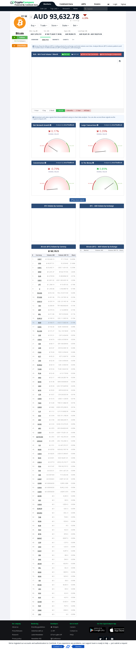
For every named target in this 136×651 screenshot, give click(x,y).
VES (39, 589)
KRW (39, 272)
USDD (40, 407)
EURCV (39, 318)
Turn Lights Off (56, 635)
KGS (39, 530)
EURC (40, 327)
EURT (40, 551)
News (75, 8)
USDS (40, 454)
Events (97, 4)
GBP (39, 310)
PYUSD (39, 297)
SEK (39, 555)
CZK (39, 395)
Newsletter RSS (36, 639)
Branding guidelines (38, 627)
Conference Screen (56, 640)
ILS (40, 445)
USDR (40, 492)
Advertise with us (37, 631)
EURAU (39, 365)
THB (39, 517)
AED (39, 420)
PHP (39, 606)
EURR (40, 483)
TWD (39, 403)
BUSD (40, 585)
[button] (65, 54)
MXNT (39, 538)
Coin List (43, 8)
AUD (39, 323)
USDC (40, 268)
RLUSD (39, 331)
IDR (39, 344)
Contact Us (73, 631)
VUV (39, 593)
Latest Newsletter (37, 635)
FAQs (72, 635)
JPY (39, 285)
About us (15, 627)
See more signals (77, 200)
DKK (39, 560)
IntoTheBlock (69, 125)
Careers (72, 627)
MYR (39, 390)
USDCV (39, 302)
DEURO (39, 513)
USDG (40, 340)
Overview (34, 39)
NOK (39, 576)
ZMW (39, 610)
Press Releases (17, 631)
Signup (123, 4)
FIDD (39, 352)
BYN (39, 534)
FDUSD (39, 293)
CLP (39, 412)
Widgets (54, 627)
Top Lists (54, 8)
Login (115, 4)
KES (39, 500)
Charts (66, 39)
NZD (39, 458)
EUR (39, 276)
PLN (39, 373)
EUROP (39, 509)
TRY (39, 306)
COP (39, 543)
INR (39, 475)
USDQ (39, 462)
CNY (39, 614)
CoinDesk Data (66, 4)
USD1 (40, 280)
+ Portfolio (19, 45)
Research (66, 8)
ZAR (39, 348)
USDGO (39, 441)
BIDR (39, 572)
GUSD (40, 602)
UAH (39, 386)
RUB (39, 526)
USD (39, 263)
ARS (39, 428)
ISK (39, 581)
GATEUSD (39, 437)
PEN (39, 466)
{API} (83, 4)
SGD (39, 416)
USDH (40, 504)
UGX (39, 547)
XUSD (40, 424)
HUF (39, 598)
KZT (39, 356)
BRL (39, 314)
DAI (39, 471)
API (53, 631)
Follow (18, 37)
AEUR (40, 564)
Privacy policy (16, 639)
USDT (40, 259)
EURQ (40, 488)
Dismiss (78, 646)
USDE (40, 399)
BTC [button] (24, 16)
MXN (39, 382)
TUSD (40, 369)
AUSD (40, 496)
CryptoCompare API (39, 119)
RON (39, 521)
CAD (39, 361)
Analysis (45, 40)
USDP (40, 479)
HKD (39, 378)
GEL (39, 568)
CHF (39, 335)
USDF (40, 433)
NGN (39, 450)
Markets (47, 4)
